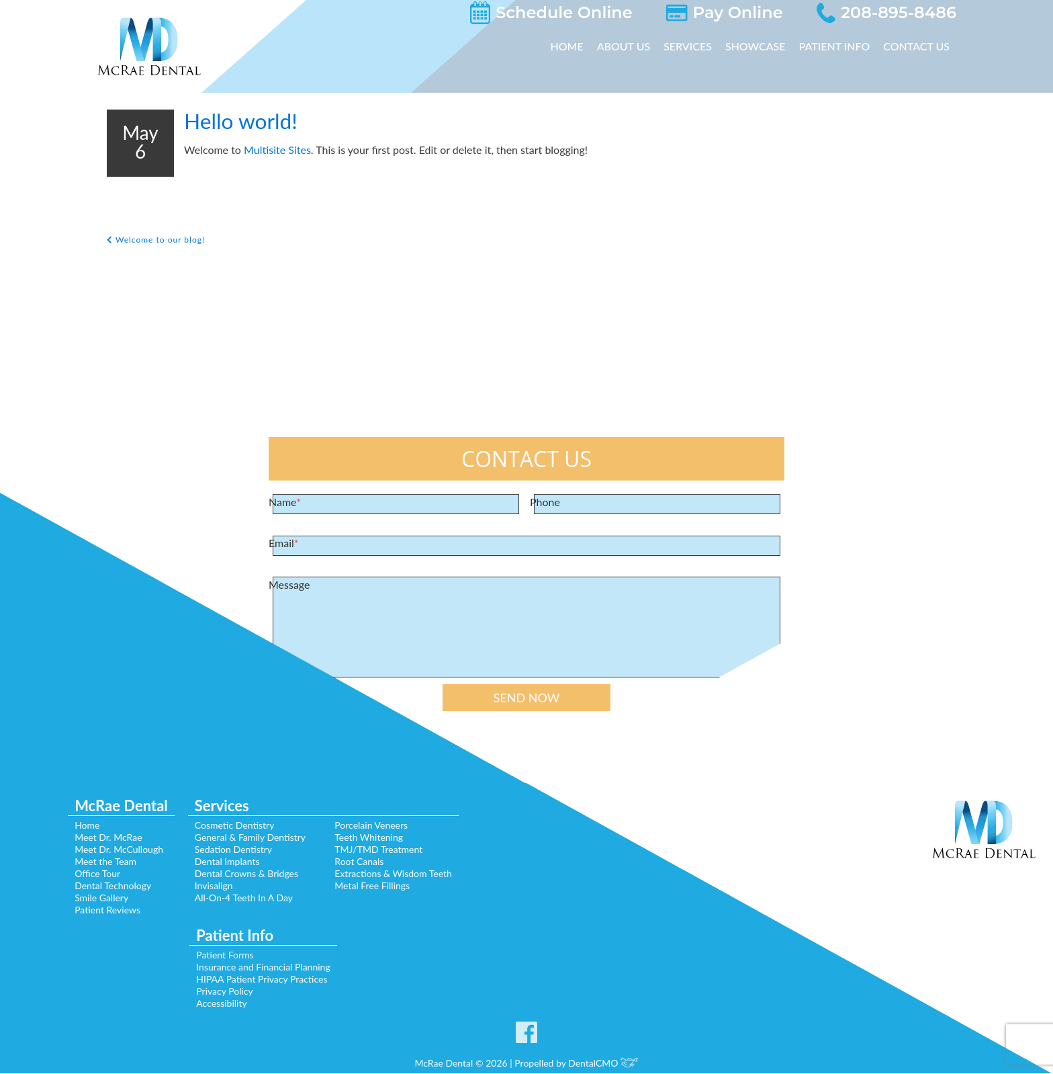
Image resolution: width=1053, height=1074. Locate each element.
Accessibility (217, 1004)
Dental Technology (104, 886)
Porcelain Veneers (378, 826)
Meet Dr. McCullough (110, 850)
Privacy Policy (220, 992)
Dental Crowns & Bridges (247, 874)
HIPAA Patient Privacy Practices (259, 980)
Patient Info (836, 46)
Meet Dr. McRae (99, 838)
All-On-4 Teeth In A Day (243, 899)
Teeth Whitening (375, 838)
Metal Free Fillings (378, 886)
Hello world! (251, 121)
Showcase (759, 46)
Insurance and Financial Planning (263, 968)
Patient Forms (222, 956)
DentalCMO (607, 1063)
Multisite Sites (273, 149)
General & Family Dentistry (251, 838)
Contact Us (917, 46)
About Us (630, 46)
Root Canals (365, 862)
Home (575, 46)
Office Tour (88, 874)
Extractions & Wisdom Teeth (401, 874)
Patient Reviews (98, 911)
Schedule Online (613, 13)
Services (693, 46)
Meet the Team (97, 862)
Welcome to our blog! (158, 239)
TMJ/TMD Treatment (383, 850)
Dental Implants (228, 862)
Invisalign (213, 886)
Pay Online (769, 13)
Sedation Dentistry (233, 850)
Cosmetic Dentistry (234, 826)
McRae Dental (115, 808)
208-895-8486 (910, 13)
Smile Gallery (92, 899)
